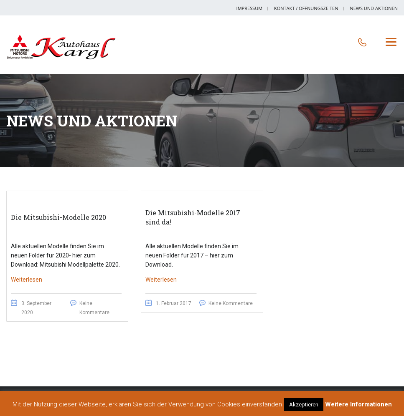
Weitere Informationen (358, 404)
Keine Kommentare (230, 303)
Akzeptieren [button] (303, 404)
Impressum (249, 8)
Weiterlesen (26, 279)
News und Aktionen (374, 8)
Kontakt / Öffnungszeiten (306, 8)
